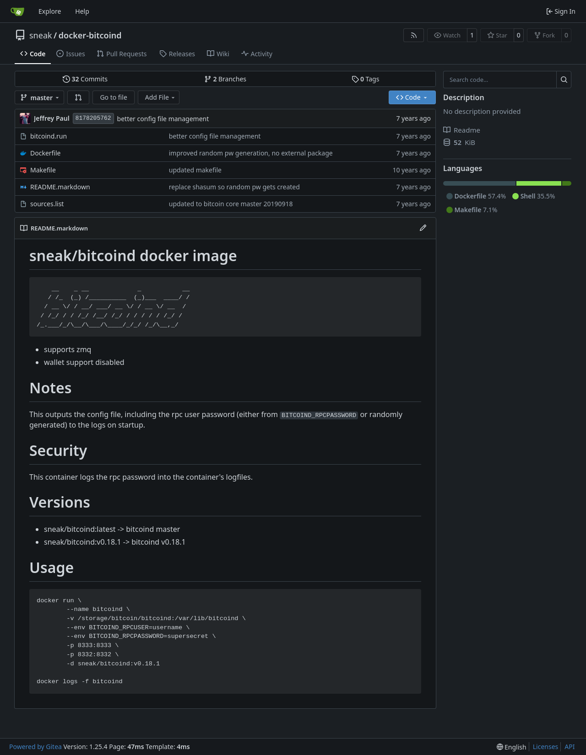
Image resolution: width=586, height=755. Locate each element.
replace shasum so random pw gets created (234, 186)
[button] (78, 97)
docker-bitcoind (90, 35)
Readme (461, 129)
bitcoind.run (48, 136)
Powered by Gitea (35, 746)
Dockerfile (45, 153)
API (569, 746)
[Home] (17, 11)
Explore (49, 11)
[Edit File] (423, 228)
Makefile (43, 170)
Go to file (113, 97)
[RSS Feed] (413, 35)
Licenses (546, 746)
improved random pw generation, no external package (251, 153)
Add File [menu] (160, 97)
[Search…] (563, 79)
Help (82, 11)
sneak (40, 35)
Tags (366, 79)
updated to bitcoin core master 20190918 (231, 203)
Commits (85, 79)
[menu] (511, 747)
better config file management (163, 118)
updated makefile (195, 170)
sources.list (47, 203)
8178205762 (93, 118)
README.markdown (60, 186)
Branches (225, 79)
